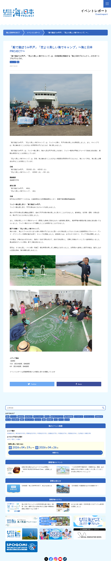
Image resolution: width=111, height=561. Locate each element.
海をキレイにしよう (57, 416)
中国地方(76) (62, 433)
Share (79, 384)
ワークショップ (89, 416)
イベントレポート (33, 33)
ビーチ (67, 420)
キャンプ (13, 62)
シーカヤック (78, 416)
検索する (55, 453)
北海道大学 (99, 416)
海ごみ (8, 420)
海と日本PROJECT (13, 33)
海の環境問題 (69, 416)
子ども (47, 416)
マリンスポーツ (38, 416)
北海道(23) (10, 433)
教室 (22, 420)
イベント (13, 416)
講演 (43, 420)
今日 (8, 439)
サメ (55, 420)
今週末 (18, 439)
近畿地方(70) (52, 433)
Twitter (32, 384)
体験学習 (20, 416)
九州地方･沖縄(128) (84, 433)
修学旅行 (49, 420)
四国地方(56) (72, 433)
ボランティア (29, 420)
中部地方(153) (41, 433)
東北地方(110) (20, 433)
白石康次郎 (15, 420)
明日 (13, 439)
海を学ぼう (28, 416)
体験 (7, 416)
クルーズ (37, 420)
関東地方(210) (31, 433)
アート (61, 420)
